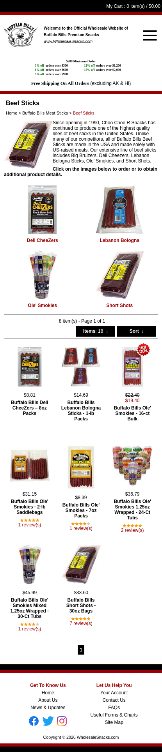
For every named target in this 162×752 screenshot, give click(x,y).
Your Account (114, 693)
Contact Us (113, 700)
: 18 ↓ (95, 331)
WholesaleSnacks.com (98, 737)
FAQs (114, 707)
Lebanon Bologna (119, 240)
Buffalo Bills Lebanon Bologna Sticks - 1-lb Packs (81, 411)
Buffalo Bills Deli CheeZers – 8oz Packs (29, 408)
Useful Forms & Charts (113, 715)
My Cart (114, 6)
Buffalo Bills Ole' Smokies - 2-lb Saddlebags (29, 507)
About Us (47, 700)
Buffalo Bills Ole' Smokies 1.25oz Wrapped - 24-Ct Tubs (132, 510)
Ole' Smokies (42, 305)
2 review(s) (132, 530)
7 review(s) (81, 623)
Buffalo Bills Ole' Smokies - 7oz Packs (81, 510)
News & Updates (47, 707)
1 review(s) (29, 525)
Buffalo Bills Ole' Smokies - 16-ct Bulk (132, 413)
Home (48, 693)
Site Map (114, 722)
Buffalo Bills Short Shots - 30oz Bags (81, 605)
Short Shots (119, 305)
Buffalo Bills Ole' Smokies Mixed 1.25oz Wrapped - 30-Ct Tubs (30, 608)
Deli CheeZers (42, 240)
